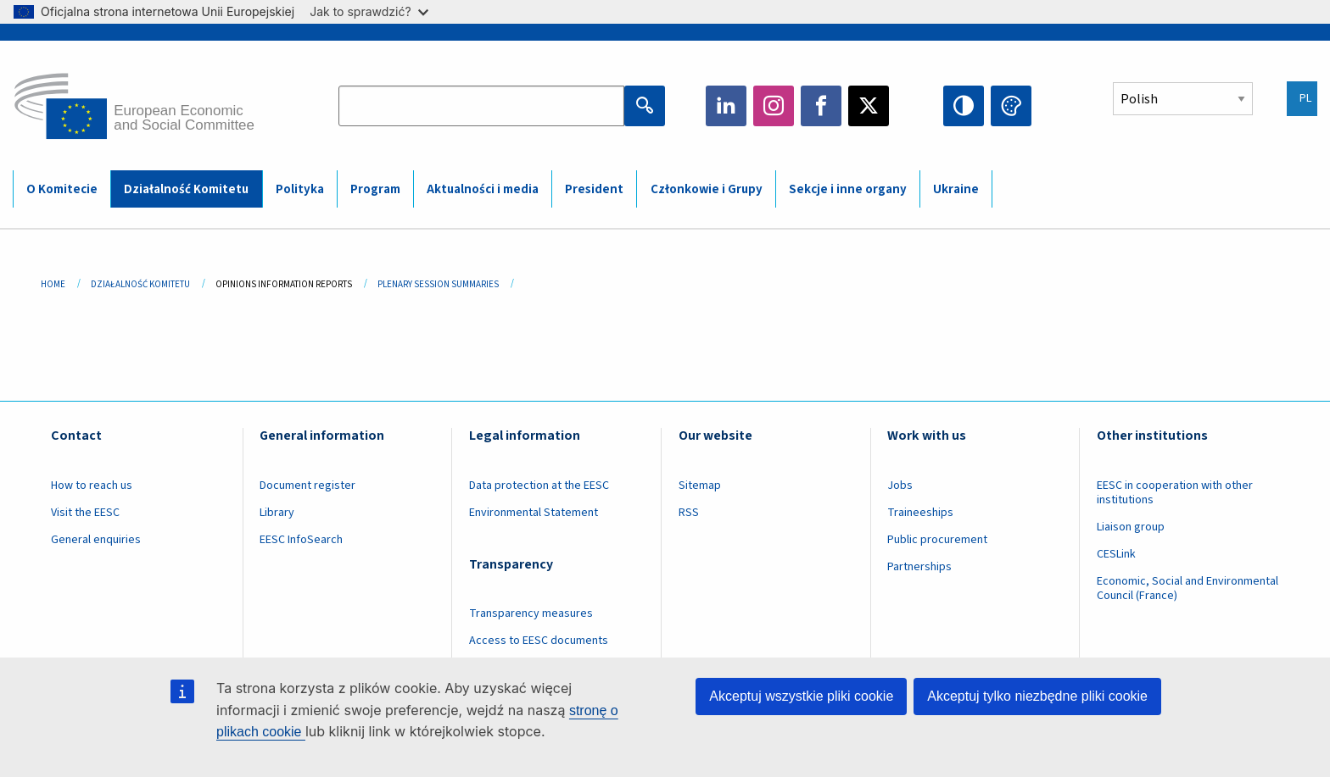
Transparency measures (531, 613)
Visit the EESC (85, 512)
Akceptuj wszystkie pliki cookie (801, 696)
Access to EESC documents (538, 640)
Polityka (300, 189)
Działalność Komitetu (186, 189)
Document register (307, 485)
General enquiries (96, 539)
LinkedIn (726, 106)
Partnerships (919, 566)
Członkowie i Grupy (707, 189)
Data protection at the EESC (539, 485)
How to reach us (91, 485)
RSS (689, 512)
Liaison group (1131, 527)
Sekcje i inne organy (848, 189)
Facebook (821, 106)
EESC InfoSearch (301, 539)
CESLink (1116, 554)
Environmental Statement (533, 512)
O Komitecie (62, 189)
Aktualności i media (483, 189)
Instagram (773, 106)
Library (277, 512)
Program (375, 189)
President (594, 189)
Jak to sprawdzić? (369, 11)
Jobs (900, 485)
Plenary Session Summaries (438, 284)
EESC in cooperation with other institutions (1175, 492)
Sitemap (700, 485)
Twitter (868, 106)
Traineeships (920, 512)
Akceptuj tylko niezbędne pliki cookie (1037, 696)
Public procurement (937, 539)
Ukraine (956, 189)
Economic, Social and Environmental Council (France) (1187, 588)
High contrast (963, 106)
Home (53, 284)
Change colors (1011, 106)
